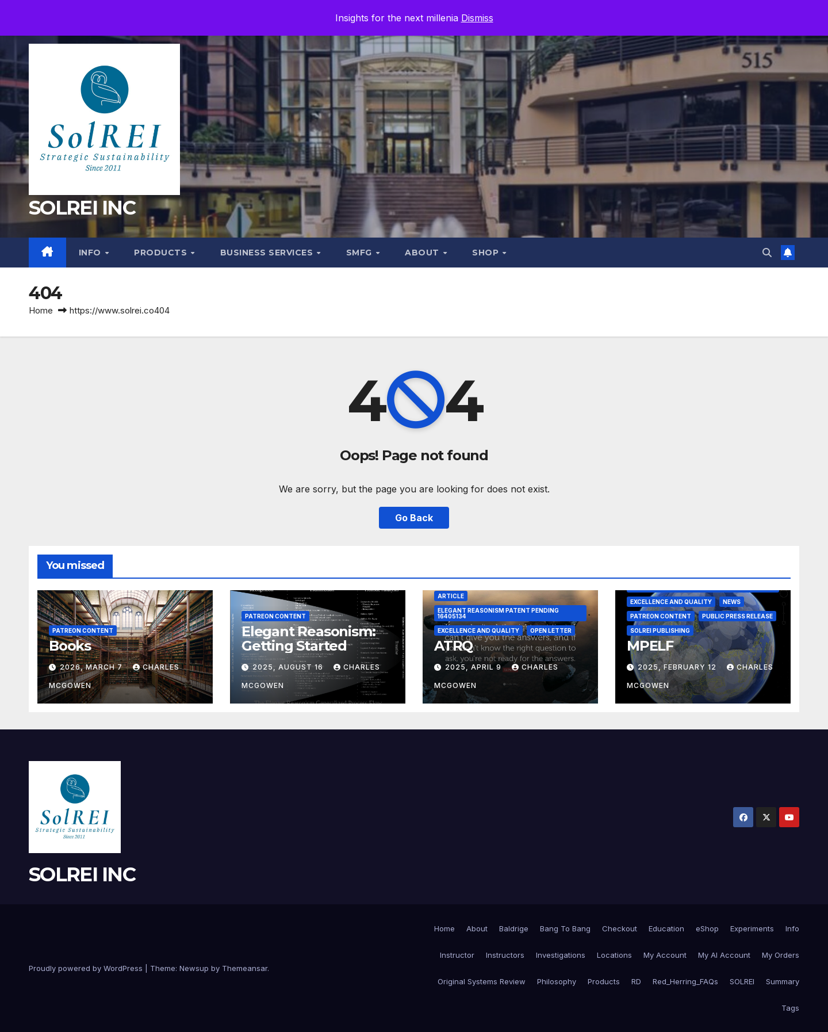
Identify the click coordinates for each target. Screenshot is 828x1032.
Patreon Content (82, 630)
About (423, 252)
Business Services (268, 252)
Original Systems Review (482, 981)
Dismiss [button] (477, 18)
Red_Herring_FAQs (685, 981)
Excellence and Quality (478, 630)
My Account (665, 955)
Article (451, 596)
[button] (767, 252)
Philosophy (556, 981)
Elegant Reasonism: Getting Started (308, 638)
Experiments (752, 928)
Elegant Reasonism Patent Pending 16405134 (498, 613)
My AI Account (724, 955)
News (732, 601)
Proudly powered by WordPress (87, 968)
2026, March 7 (92, 667)
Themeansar (244, 968)
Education (666, 928)
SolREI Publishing (660, 630)
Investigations (560, 955)
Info (91, 252)
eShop (707, 928)
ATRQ (453, 645)
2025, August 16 (288, 667)
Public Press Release (737, 616)
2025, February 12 (678, 667)
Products (162, 252)
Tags (790, 1007)
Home (41, 310)
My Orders (780, 955)
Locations (614, 955)
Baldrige (513, 928)
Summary (782, 981)
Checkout (619, 928)
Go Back (414, 517)
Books (70, 645)
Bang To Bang (565, 928)
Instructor (457, 955)
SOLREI (742, 981)
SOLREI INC (82, 208)
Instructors (505, 955)
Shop (486, 252)
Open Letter (551, 630)
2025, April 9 (474, 667)
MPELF (650, 645)
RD (636, 981)
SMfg (360, 252)
